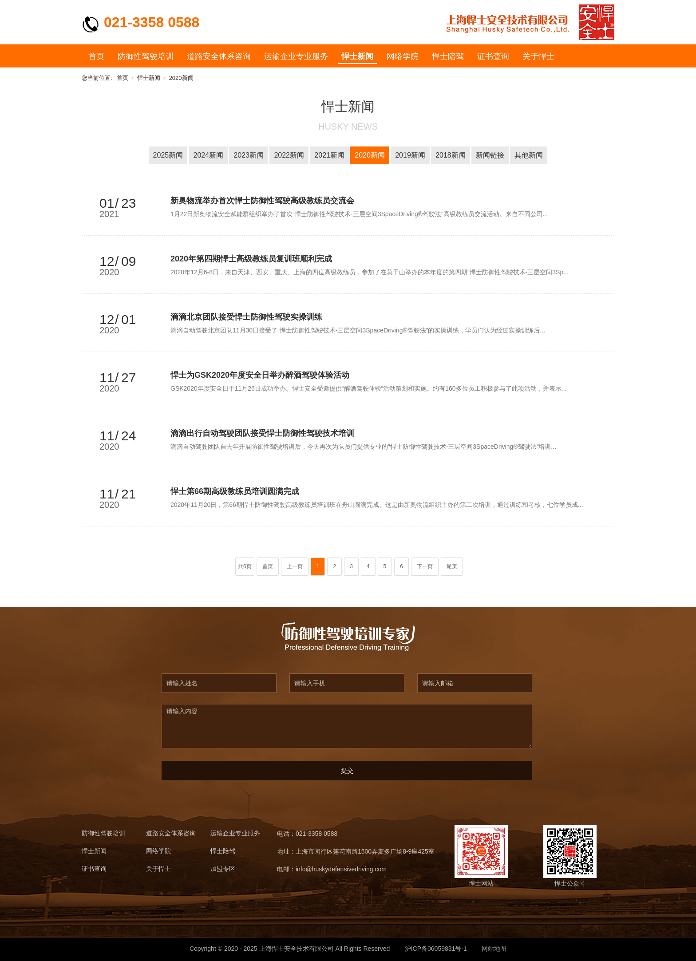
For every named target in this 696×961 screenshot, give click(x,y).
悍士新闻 (357, 56)
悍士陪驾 (448, 56)
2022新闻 (289, 155)
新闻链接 (490, 155)
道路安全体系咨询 (219, 56)
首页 (96, 56)
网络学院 (403, 56)
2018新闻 (450, 155)
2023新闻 (248, 155)
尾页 (452, 566)
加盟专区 (222, 869)
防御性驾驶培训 (146, 56)
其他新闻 (528, 155)
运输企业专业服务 (296, 56)
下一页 (425, 566)
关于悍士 (538, 56)
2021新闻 (329, 155)
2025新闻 (168, 155)
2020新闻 (181, 78)
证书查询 (493, 56)
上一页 (295, 566)
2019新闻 (410, 155)
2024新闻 (209, 155)
